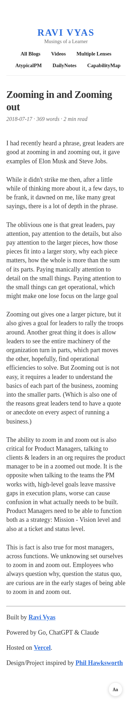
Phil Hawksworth (99, 662)
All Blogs (30, 54)
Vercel (42, 647)
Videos (58, 54)
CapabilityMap (104, 65)
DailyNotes (64, 65)
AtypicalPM (28, 65)
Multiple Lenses (93, 54)
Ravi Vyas (65, 32)
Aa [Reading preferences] (115, 689)
